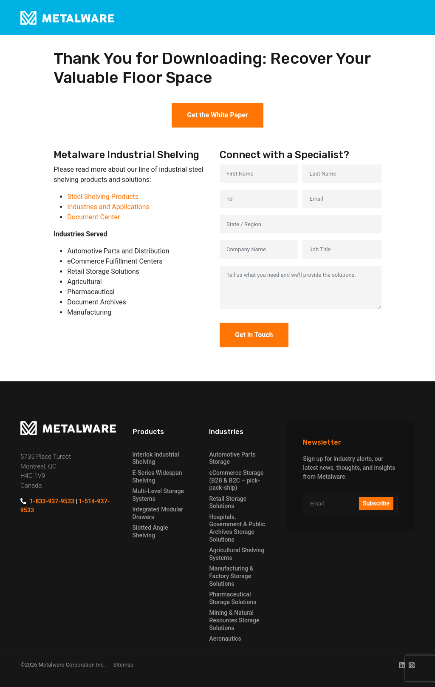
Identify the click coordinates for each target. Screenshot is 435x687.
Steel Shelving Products (102, 197)
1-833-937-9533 (52, 501)
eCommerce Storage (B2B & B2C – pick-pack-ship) (236, 480)
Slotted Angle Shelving (150, 531)
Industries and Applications (108, 207)
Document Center (93, 217)
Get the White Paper (217, 115)
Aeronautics (225, 638)
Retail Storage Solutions (227, 502)
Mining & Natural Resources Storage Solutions (234, 620)
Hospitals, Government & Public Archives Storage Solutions (237, 528)
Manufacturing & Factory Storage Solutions (231, 576)
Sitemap (123, 664)
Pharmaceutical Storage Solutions (232, 598)
